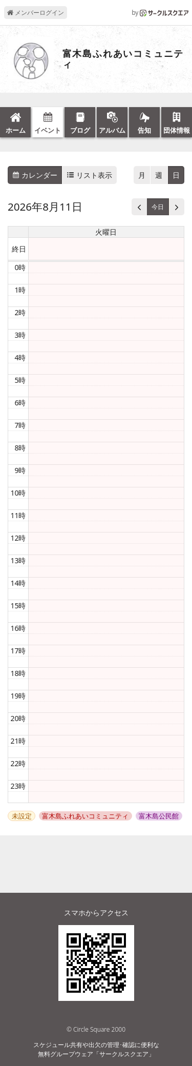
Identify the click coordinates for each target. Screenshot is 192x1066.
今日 (158, 206)
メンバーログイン (35, 12)
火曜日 (106, 232)
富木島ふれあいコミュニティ (123, 59)
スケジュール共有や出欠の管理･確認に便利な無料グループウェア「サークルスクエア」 (96, 1049)
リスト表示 (89, 175)
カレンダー (34, 175)
